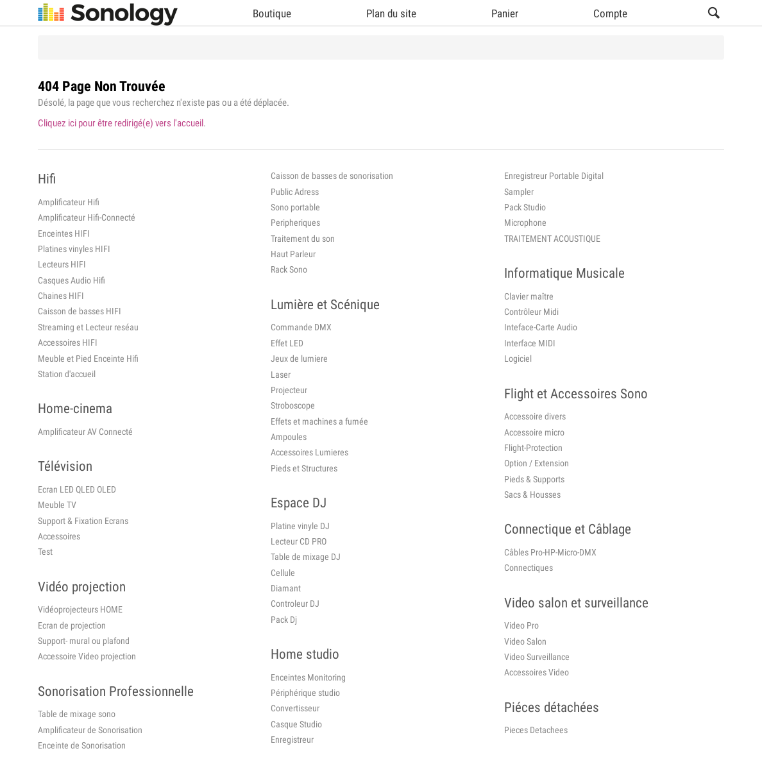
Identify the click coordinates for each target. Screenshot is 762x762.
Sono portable (295, 207)
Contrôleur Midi (531, 312)
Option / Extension (536, 463)
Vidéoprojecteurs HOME (80, 609)
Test (45, 551)
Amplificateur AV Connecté (85, 432)
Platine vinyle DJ (300, 526)
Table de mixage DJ (306, 557)
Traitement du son (303, 238)
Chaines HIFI (61, 296)
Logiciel (518, 358)
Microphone (525, 222)
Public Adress (295, 192)
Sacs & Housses (532, 494)
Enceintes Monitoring (308, 677)
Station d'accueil (67, 374)
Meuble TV (57, 505)
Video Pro (521, 625)
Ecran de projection (72, 625)
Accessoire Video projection (87, 656)
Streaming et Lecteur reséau (88, 327)
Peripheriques (295, 222)
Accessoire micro (534, 432)
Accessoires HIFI (67, 342)
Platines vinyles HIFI (74, 249)
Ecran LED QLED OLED (77, 489)
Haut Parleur (293, 254)
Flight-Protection (533, 448)
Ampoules (289, 437)
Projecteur (289, 390)
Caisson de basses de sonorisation (332, 176)
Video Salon (525, 641)
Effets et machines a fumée (319, 421)
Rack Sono (289, 269)
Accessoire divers (535, 416)
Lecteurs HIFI (62, 264)
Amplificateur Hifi (68, 202)
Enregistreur (292, 739)
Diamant (286, 588)
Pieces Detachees (536, 730)
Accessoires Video (536, 672)
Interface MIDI (529, 343)
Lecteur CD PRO (298, 541)
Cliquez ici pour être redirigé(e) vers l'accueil (120, 123)
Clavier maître (529, 296)
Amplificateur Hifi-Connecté (86, 217)
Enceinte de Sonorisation (82, 745)
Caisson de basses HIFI (79, 311)
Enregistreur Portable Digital (554, 176)
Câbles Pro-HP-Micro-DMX (550, 552)
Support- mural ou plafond (84, 641)
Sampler (519, 192)
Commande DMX (301, 327)
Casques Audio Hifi (71, 280)
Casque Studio (296, 724)
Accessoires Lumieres (309, 452)
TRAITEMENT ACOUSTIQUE (552, 238)
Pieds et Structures (304, 468)
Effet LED (287, 343)
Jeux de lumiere (299, 358)
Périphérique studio (305, 693)
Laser (281, 374)
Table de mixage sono (76, 714)
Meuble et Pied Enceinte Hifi (88, 358)
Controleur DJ (295, 603)
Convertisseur (295, 708)
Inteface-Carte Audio (540, 327)
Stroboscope (293, 405)
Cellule (283, 573)
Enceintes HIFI (64, 233)
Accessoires (59, 536)
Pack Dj (284, 619)
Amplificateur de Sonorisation (90, 730)
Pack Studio (525, 207)
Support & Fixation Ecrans (83, 521)
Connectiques (528, 568)
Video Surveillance (537, 657)
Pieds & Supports (534, 479)
